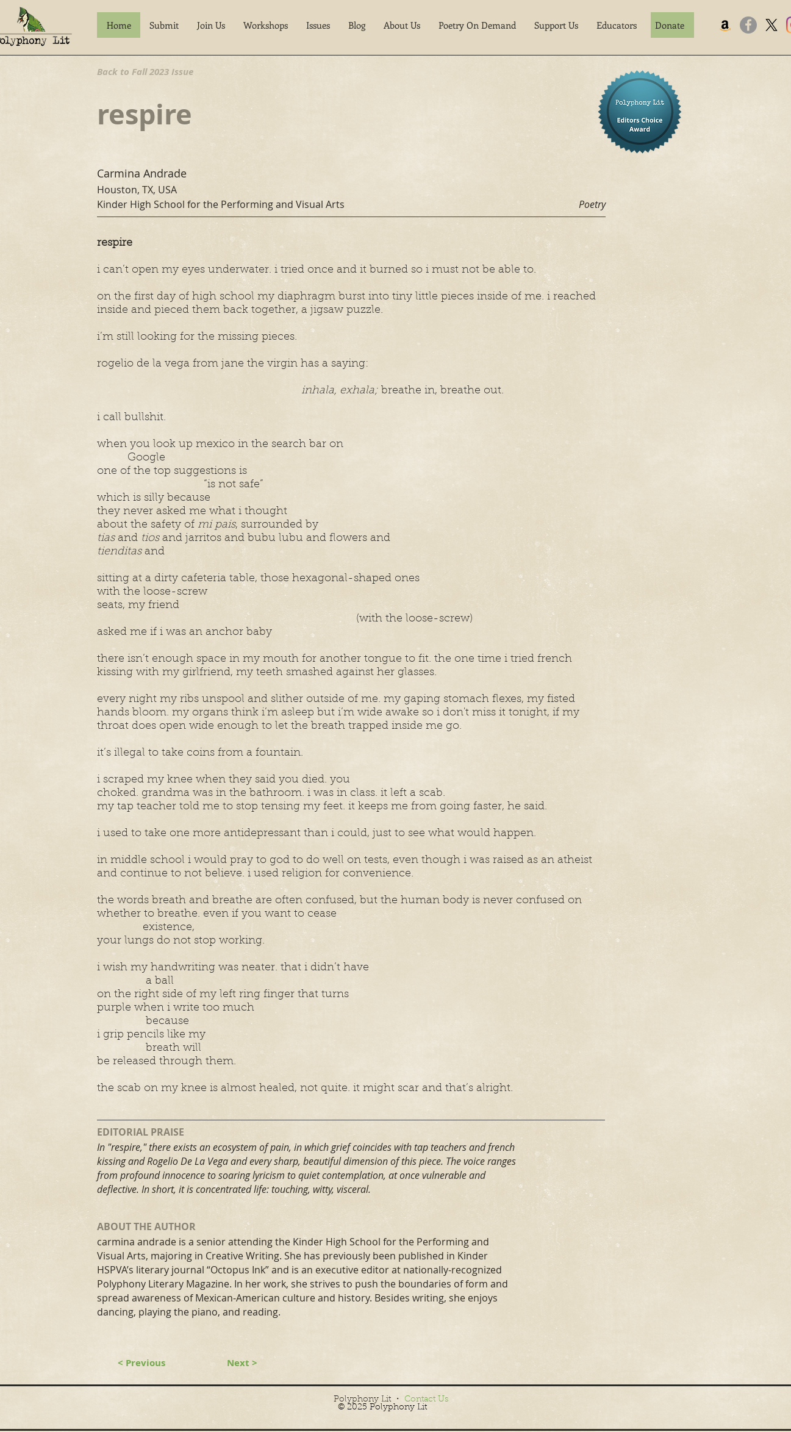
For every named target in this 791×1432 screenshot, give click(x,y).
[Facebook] (748, 25)
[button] (164, 25)
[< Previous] (141, 1362)
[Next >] (242, 1362)
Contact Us (426, 1399)
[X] (771, 25)
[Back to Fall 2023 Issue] (155, 71)
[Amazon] (725, 25)
